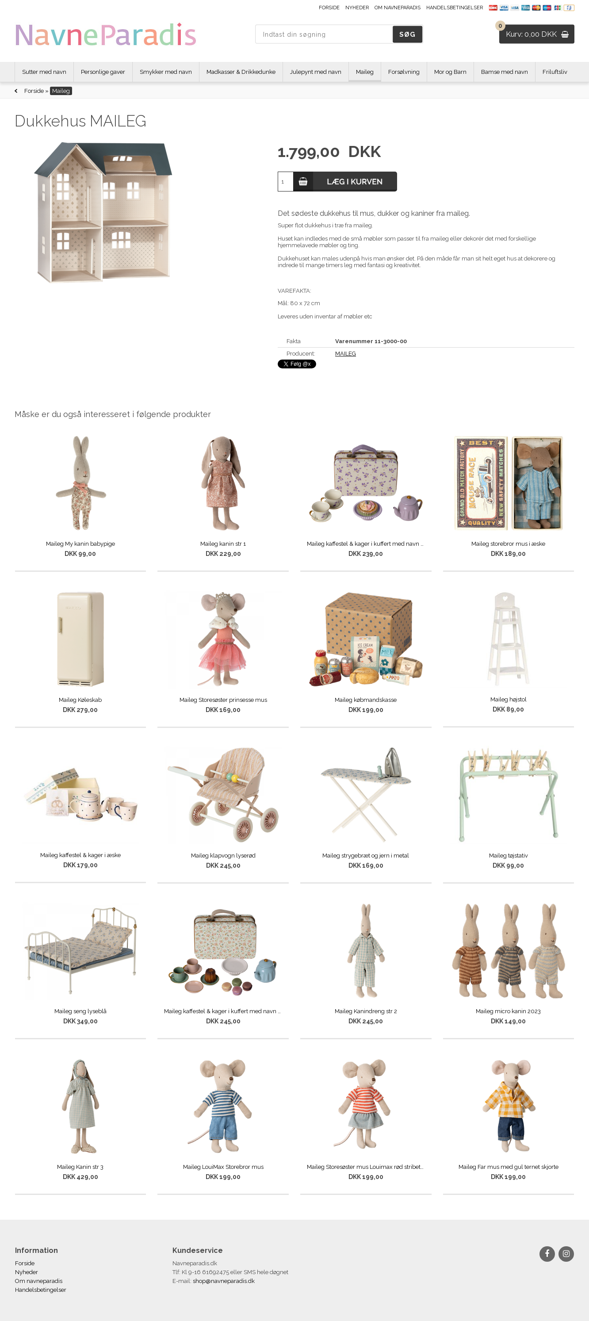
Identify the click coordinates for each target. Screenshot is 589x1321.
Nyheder (357, 8)
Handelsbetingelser (454, 8)
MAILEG (345, 353)
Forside (329, 8)
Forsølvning (404, 72)
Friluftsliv (555, 72)
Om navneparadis (398, 8)
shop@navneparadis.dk (224, 1281)
